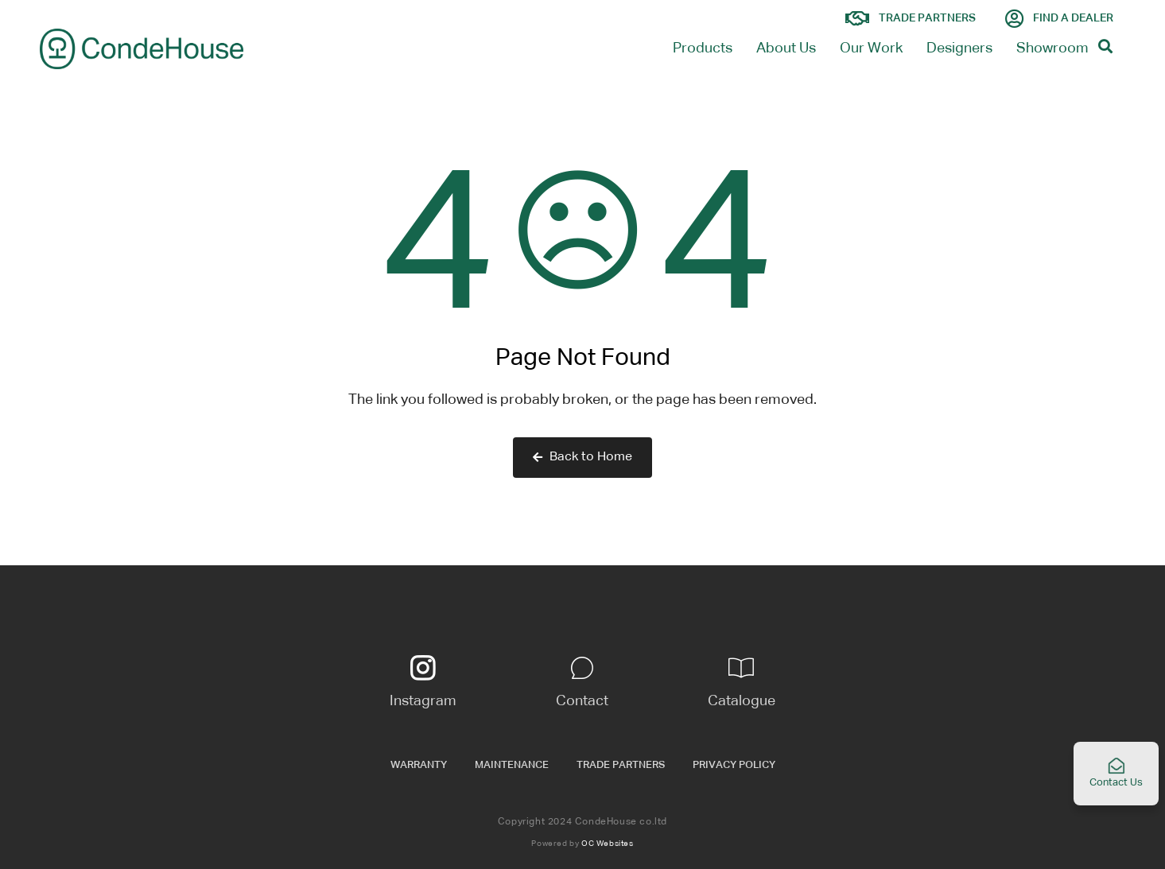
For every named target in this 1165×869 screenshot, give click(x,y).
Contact (582, 701)
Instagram (423, 701)
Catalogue (741, 701)
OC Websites (607, 844)
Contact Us (1116, 772)
